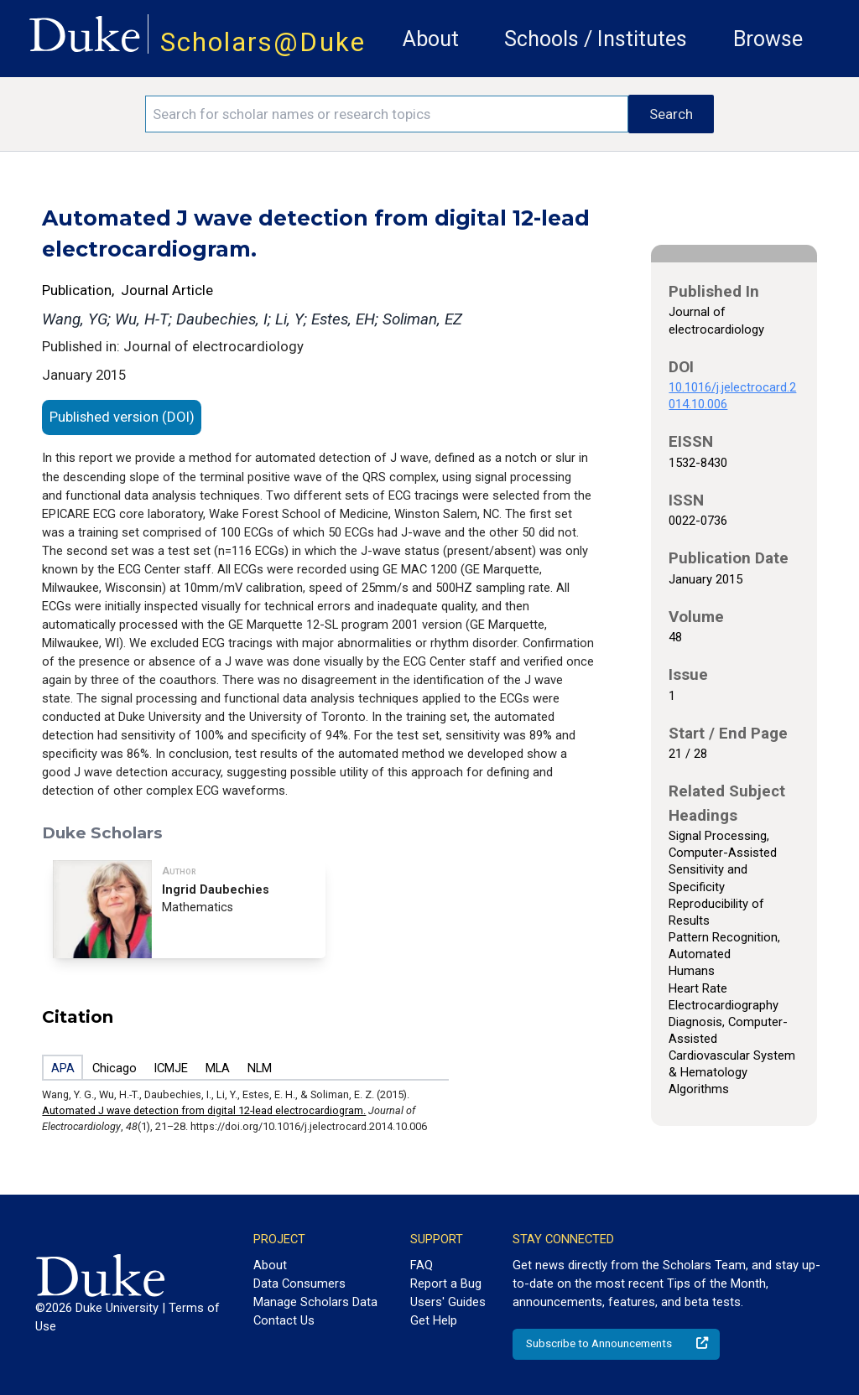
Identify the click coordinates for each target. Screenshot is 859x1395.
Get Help (433, 1320)
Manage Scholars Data (315, 1301)
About (431, 39)
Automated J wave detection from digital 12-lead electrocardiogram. (204, 1110)
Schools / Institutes (595, 39)
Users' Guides (448, 1301)
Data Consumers (299, 1283)
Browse (768, 39)
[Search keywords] (386, 114)
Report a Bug (446, 1283)
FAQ (421, 1265)
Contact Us (284, 1320)
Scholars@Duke (263, 42)
